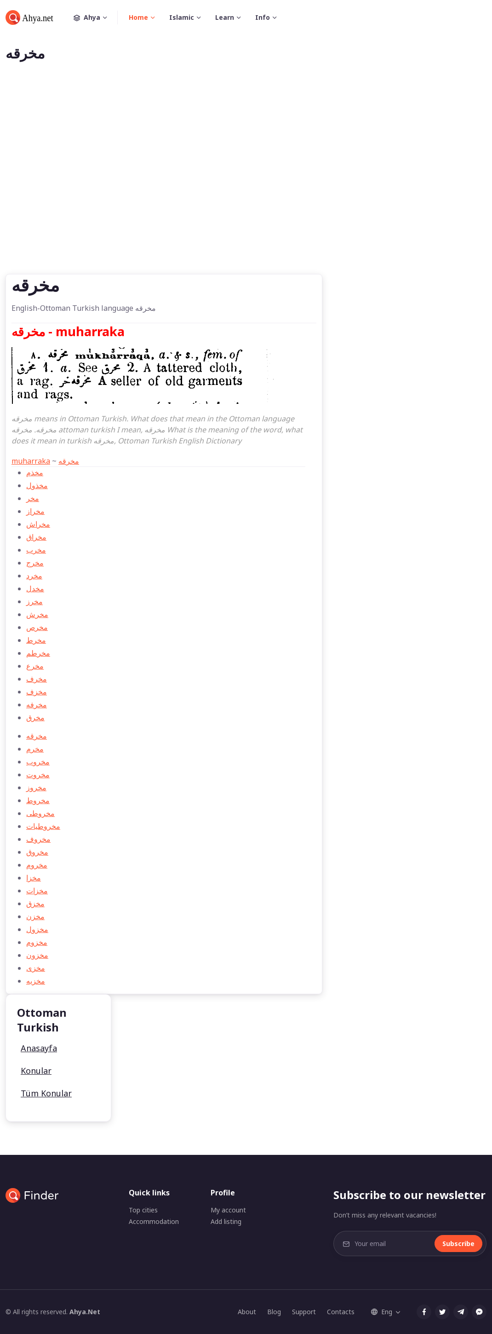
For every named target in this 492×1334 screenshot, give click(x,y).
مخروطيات (43, 826)
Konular (36, 1070)
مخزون (37, 955)
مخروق (37, 852)
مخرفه (36, 704)
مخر (32, 498)
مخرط (36, 640)
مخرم (35, 749)
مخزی (35, 968)
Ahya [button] (96, 17)
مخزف (36, 692)
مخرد (34, 576)
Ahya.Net (84, 1311)
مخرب (36, 550)
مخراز (35, 511)
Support (304, 1311)
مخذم (34, 472)
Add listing (226, 1221)
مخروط (38, 800)
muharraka (30, 461)
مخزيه (35, 981)
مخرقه (68, 461)
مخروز (36, 787)
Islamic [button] (181, 17)
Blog (274, 1311)
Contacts (341, 1311)
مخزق (35, 903)
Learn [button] (224, 17)
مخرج (35, 563)
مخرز (34, 601)
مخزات (37, 890)
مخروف (38, 839)
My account (228, 1210)
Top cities (143, 1210)
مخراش (38, 524)
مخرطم (38, 653)
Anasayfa (39, 1048)
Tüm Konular (46, 1093)
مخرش (37, 614)
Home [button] (138, 17)
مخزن (35, 916)
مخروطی (40, 813)
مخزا (33, 878)
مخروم (36, 865)
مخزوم (36, 942)
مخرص (37, 627)
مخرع (35, 666)
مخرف (36, 679)
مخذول (37, 485)
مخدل (35, 588)
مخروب (38, 762)
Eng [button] (381, 1311)
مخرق (35, 717)
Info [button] (262, 17)
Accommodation (154, 1221)
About (247, 1311)
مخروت (38, 774)
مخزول (37, 929)
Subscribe (458, 1243)
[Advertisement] (246, 182)
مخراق (36, 537)
